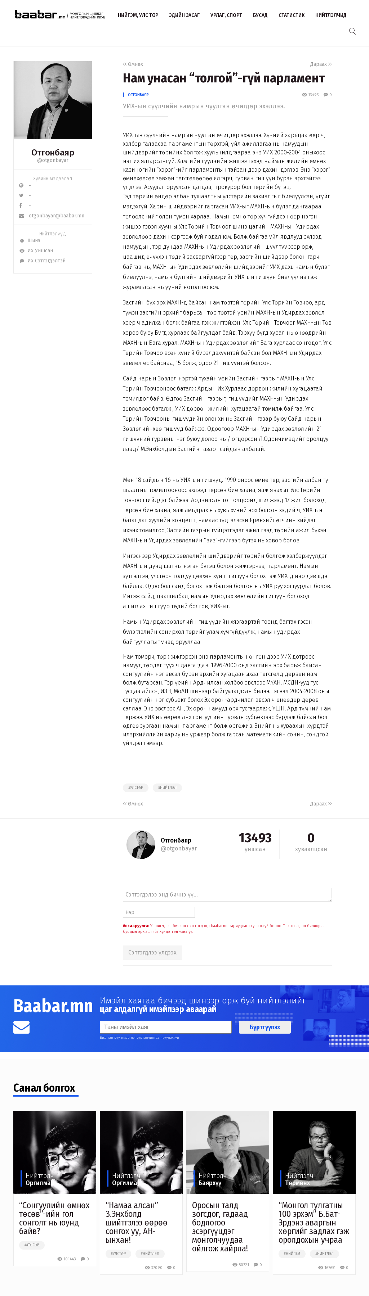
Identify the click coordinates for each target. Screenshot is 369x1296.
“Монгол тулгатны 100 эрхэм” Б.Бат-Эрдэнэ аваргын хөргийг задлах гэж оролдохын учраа (314, 1222)
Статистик (291, 15)
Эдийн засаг (184, 15)
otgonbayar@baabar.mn (51, 216)
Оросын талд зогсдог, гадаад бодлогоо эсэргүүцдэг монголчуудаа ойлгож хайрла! (220, 1227)
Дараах (321, 64)
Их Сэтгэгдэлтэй (42, 261)
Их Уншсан (36, 251)
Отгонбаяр (138, 94)
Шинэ (29, 241)
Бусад (260, 15)
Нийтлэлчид (331, 15)
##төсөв (32, 1245)
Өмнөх (133, 64)
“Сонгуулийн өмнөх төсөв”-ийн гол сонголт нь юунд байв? (54, 1218)
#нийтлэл (167, 788)
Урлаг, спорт (226, 15)
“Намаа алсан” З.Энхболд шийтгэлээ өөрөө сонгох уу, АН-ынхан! (137, 1222)
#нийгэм (292, 1254)
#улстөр (135, 788)
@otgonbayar (52, 160)
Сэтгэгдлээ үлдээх (152, 952)
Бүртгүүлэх (265, 1027)
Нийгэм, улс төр (138, 15)
